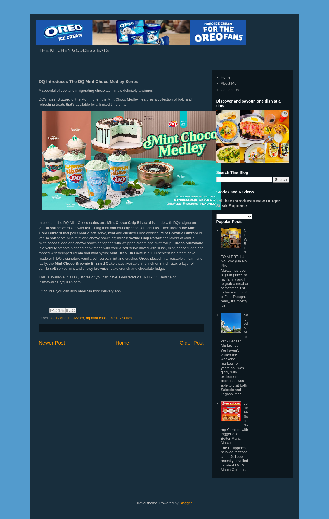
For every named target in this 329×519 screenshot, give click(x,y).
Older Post (192, 343)
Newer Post (52, 343)
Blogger (185, 503)
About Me (228, 83)
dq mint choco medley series (109, 318)
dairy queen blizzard (67, 318)
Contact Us (230, 90)
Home (122, 343)
